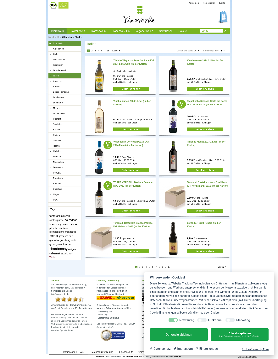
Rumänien (56, 178)
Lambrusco (56, 97)
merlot (53, 235)
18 (108, 50)
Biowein (100, 356)
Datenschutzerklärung (102, 352)
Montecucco (56, 113)
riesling (74, 224)
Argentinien (56, 49)
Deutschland (57, 59)
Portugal (55, 173)
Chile (53, 54)
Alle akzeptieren (239, 334)
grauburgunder (68, 240)
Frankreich (56, 65)
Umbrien (55, 151)
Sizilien (54, 129)
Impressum (69, 352)
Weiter (115, 50)
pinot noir (63, 228)
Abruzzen (55, 81)
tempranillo (56, 215)
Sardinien (55, 124)
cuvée (69, 244)
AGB (82, 352)
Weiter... (53, 257)
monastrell (70, 232)
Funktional (215, 320)
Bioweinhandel (134, 356)
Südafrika (55, 189)
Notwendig (186, 320)
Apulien (54, 86)
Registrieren (209, 3)
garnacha (61, 244)
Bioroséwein (98, 31)
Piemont (55, 119)
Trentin (54, 146)
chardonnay (58, 249)
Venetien (55, 156)
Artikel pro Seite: (185, 50)
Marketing (243, 320)
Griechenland (57, 70)
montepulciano (56, 232)
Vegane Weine (144, 31)
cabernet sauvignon (61, 253)
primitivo (53, 228)
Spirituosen (166, 31)
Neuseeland (56, 162)
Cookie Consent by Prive (255, 349)
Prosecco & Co (121, 31)
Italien (79, 37)
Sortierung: (208, 50)
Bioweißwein (77, 31)
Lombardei (56, 102)
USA (53, 200)
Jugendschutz (126, 352)
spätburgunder (56, 220)
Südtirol (54, 135)
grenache (54, 240)
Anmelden (194, 3)
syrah (66, 215)
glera (52, 244)
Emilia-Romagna (59, 92)
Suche (205, 30)
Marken (54, 108)
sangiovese (62, 224)
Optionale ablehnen (179, 334)
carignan (72, 249)
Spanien (55, 183)
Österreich (56, 167)
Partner (177, 356)
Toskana (55, 140)
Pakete (183, 31)
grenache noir (66, 236)
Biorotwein (57, 31)
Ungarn (54, 194)
